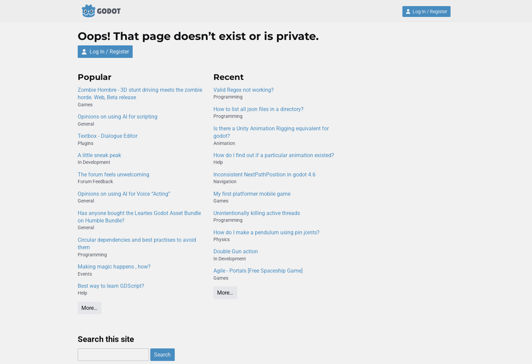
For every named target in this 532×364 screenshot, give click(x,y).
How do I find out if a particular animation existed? (273, 155)
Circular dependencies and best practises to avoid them (137, 244)
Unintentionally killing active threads (256, 213)
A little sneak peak (99, 155)
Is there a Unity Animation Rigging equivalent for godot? (271, 132)
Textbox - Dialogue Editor (107, 136)
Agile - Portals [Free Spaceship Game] (258, 270)
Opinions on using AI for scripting (117, 116)
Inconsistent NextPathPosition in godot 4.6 (264, 174)
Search (162, 354)
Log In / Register (426, 11)
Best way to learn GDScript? (111, 286)
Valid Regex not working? (243, 90)
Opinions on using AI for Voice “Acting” (124, 194)
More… (89, 308)
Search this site (106, 339)
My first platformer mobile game (251, 194)
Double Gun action (235, 251)
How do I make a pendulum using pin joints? (266, 232)
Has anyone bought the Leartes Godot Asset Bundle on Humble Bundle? (139, 217)
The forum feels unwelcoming (113, 174)
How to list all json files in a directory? (258, 109)
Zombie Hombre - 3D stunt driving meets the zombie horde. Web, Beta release (140, 94)
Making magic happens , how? (114, 266)
